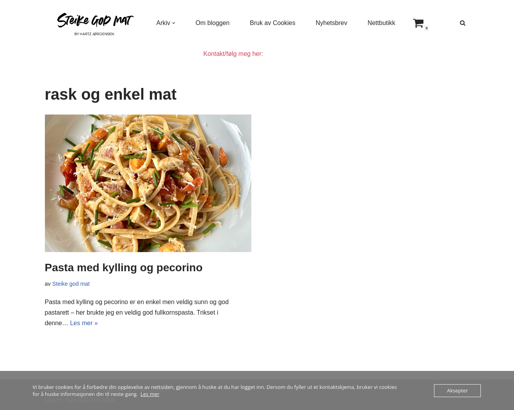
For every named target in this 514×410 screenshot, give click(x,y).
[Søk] (463, 23)
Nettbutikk (381, 23)
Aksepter (457, 390)
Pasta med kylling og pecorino (124, 267)
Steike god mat (71, 284)
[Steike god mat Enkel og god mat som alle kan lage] (94, 22)
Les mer (150, 393)
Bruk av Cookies (272, 23)
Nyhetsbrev (331, 23)
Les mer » (84, 323)
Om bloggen (212, 23)
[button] (173, 23)
